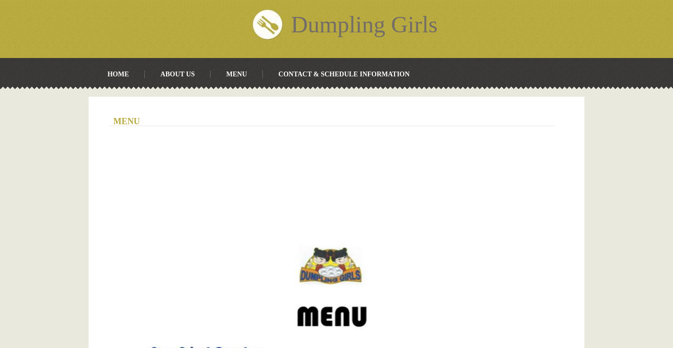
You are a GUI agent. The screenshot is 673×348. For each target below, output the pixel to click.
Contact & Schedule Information (344, 74)
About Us (177, 74)
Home (118, 74)
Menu (236, 74)
